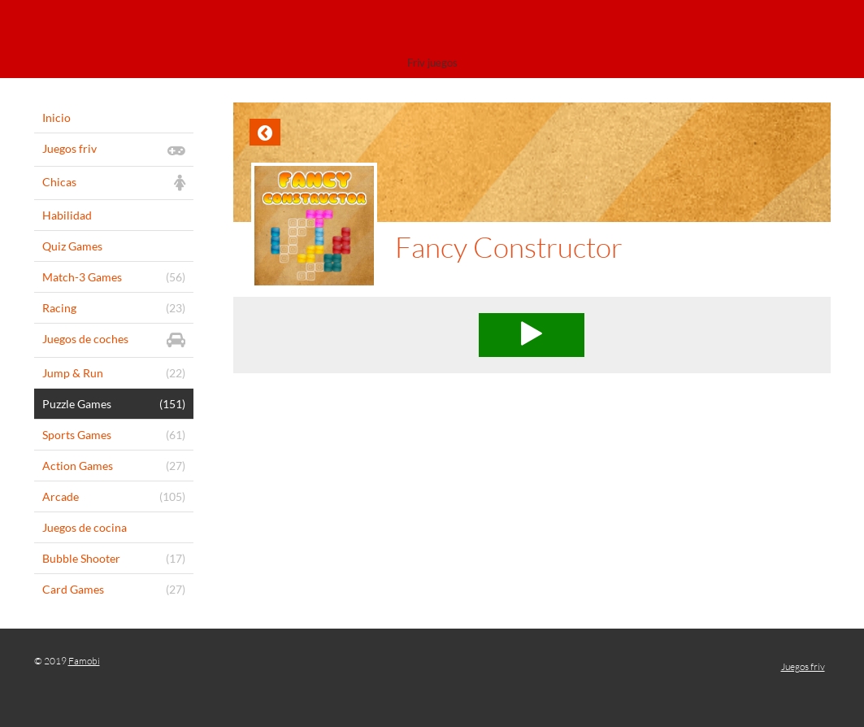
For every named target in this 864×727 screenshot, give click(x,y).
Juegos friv (803, 666)
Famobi (84, 661)
